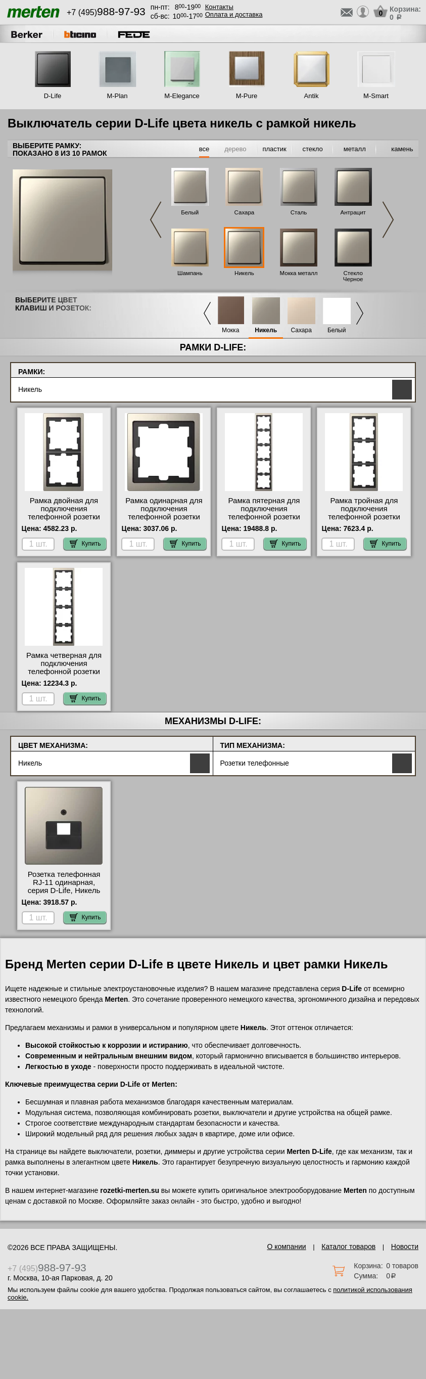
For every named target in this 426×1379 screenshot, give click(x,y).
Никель (244, 273)
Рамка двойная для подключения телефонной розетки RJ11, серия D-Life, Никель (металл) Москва (64, 521)
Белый (190, 212)
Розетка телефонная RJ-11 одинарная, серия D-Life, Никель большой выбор (64, 886)
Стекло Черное (353, 276)
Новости (404, 1246)
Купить (85, 544)
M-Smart (376, 96)
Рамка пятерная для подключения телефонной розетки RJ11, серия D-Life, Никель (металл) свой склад (264, 521)
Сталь (299, 212)
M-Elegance (181, 96)
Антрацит (352, 212)
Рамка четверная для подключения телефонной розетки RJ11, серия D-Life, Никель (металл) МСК (64, 671)
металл (355, 149)
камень (402, 149)
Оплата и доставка (234, 14)
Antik (311, 96)
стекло (312, 149)
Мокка (230, 330)
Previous (156, 219)
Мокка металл (299, 273)
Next (388, 219)
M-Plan (117, 96)
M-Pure (247, 96)
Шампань (190, 273)
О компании (286, 1246)
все (204, 149)
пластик (274, 149)
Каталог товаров (348, 1246)
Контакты (219, 7)
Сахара (244, 212)
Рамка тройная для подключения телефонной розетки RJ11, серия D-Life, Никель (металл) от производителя (364, 521)
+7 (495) (106, 12)
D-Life (53, 96)
